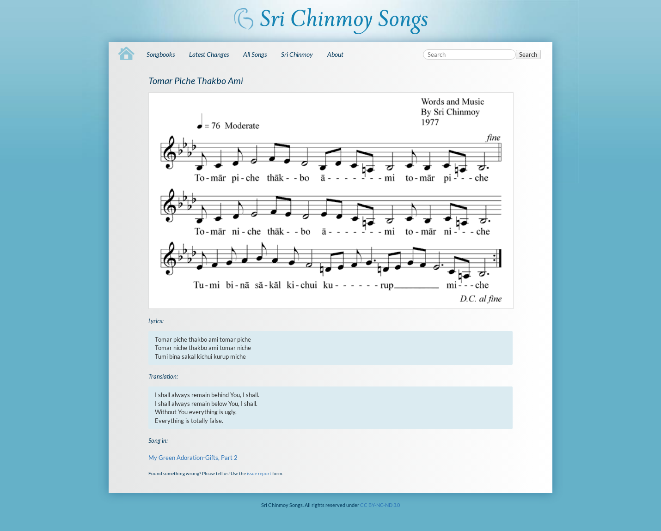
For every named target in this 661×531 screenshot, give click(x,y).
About (335, 54)
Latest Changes (209, 54)
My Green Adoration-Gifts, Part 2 (193, 457)
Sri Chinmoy (297, 54)
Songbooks (161, 54)
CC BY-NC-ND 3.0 (380, 505)
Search (528, 54)
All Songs (255, 54)
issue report (259, 473)
